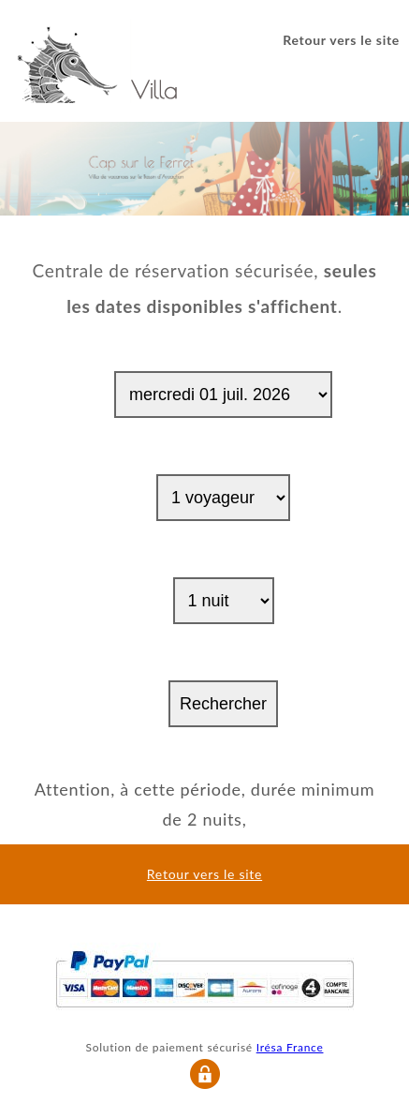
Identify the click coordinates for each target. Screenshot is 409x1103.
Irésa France (290, 1047)
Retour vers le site (341, 40)
